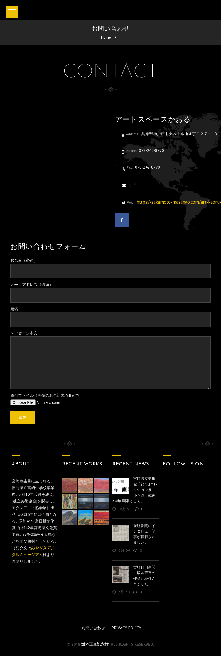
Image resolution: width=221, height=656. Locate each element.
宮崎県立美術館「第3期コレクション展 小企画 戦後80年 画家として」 (135, 490)
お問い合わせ (93, 628)
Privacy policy (126, 628)
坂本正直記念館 (95, 644)
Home (106, 37)
